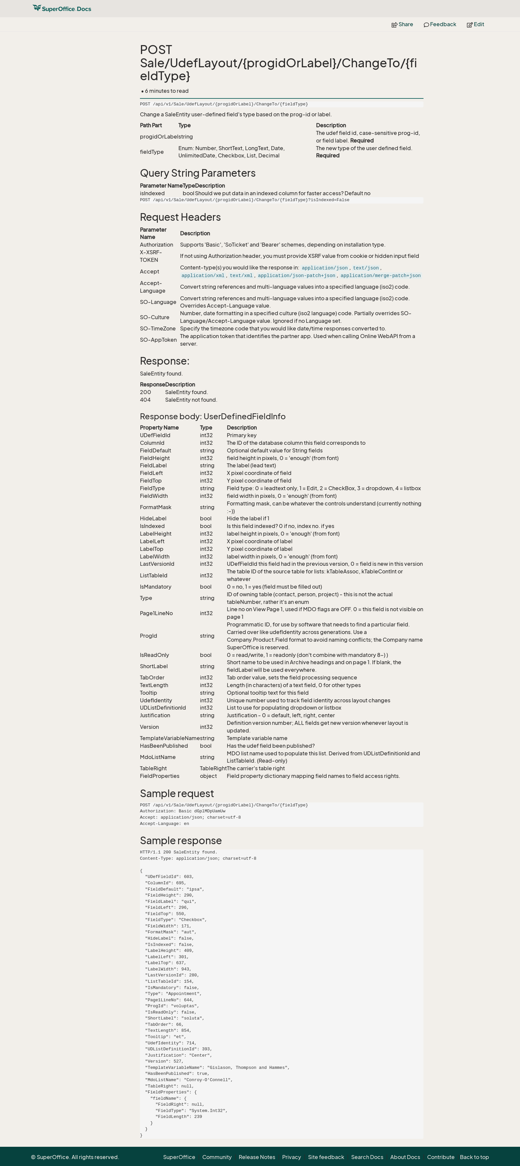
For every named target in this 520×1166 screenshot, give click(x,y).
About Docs (405, 1157)
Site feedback (326, 1157)
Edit (475, 24)
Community (217, 1157)
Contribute (441, 1157)
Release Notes (257, 1157)
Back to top (474, 1157)
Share (402, 24)
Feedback (440, 24)
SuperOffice (179, 1157)
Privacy (291, 1157)
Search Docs (367, 1157)
